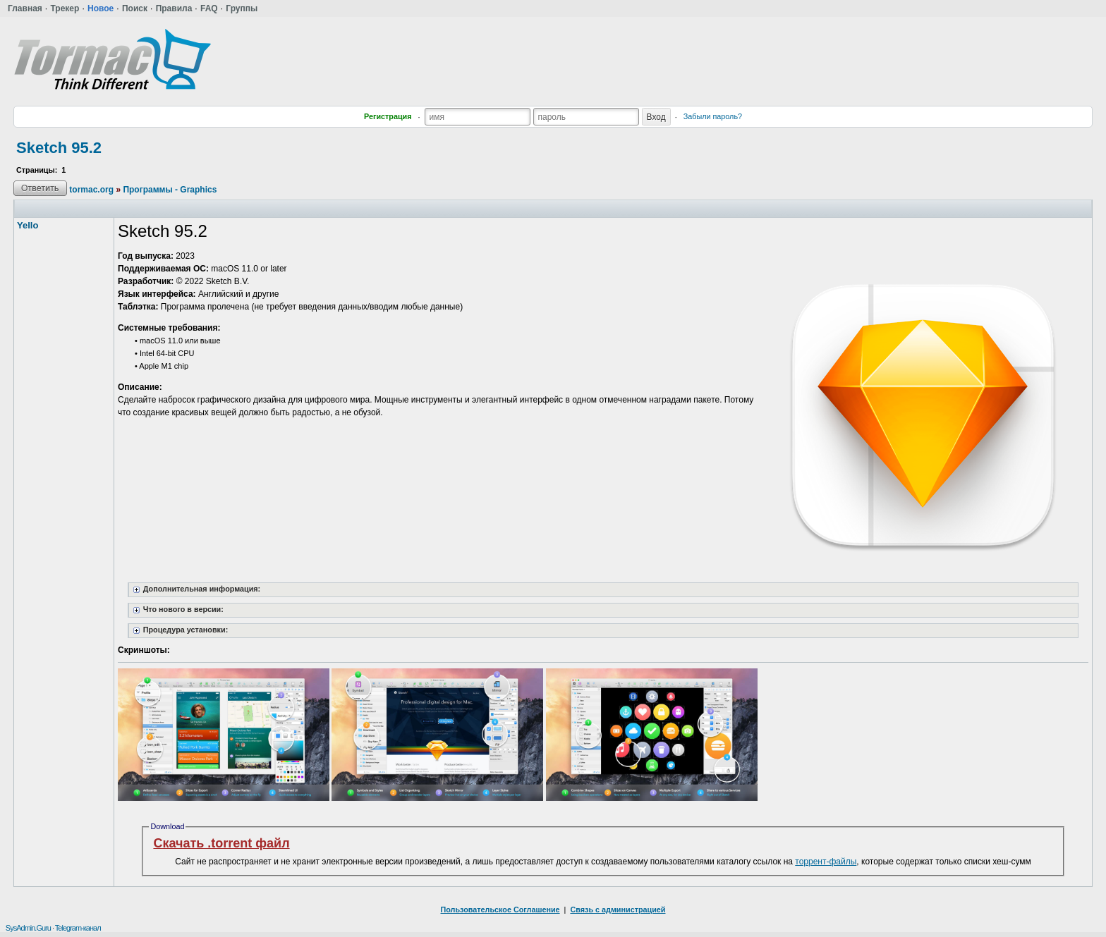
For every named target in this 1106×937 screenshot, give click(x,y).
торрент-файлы (825, 861)
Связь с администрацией (617, 909)
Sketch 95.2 (59, 148)
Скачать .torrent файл (221, 843)
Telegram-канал (78, 928)
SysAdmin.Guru (28, 928)
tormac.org (91, 190)
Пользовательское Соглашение (500, 909)
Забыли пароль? (712, 116)
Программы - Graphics (170, 190)
